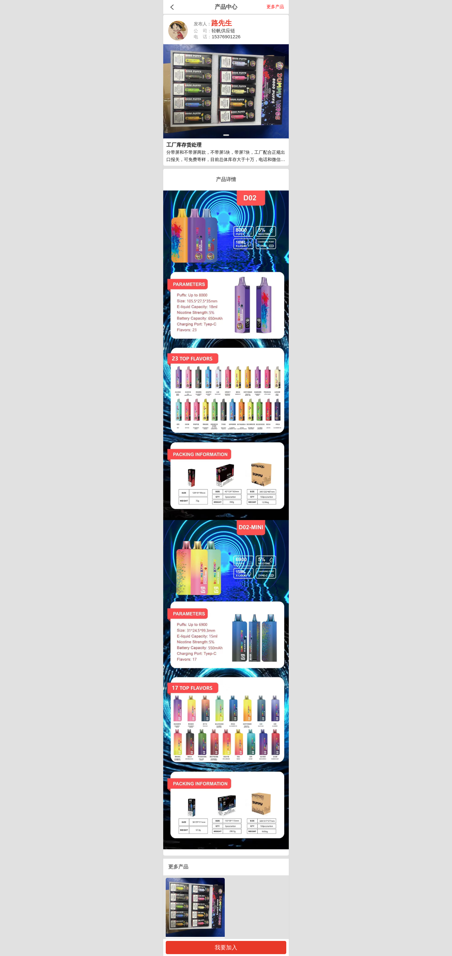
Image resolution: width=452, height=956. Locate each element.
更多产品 (275, 6)
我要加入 (226, 947)
